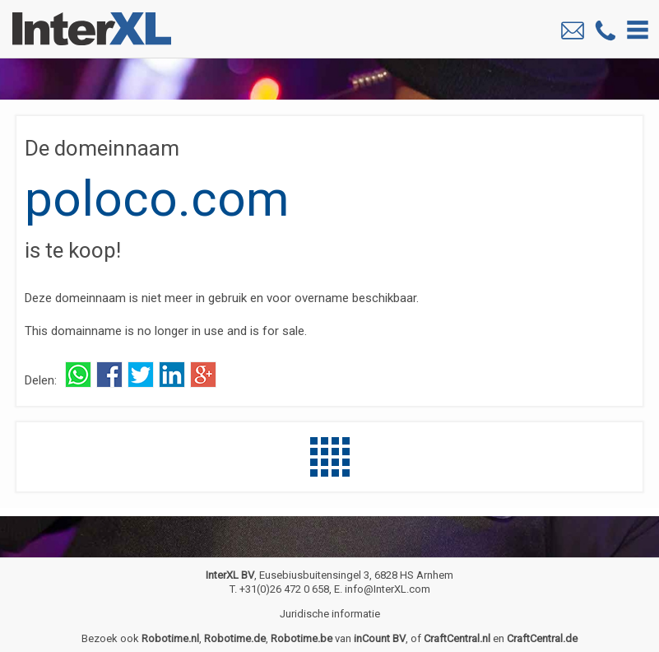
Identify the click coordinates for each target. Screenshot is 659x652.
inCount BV (380, 638)
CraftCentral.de (542, 638)
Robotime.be (301, 638)
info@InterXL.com (387, 589)
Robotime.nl (170, 638)
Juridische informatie (330, 614)
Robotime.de (235, 638)
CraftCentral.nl (457, 638)
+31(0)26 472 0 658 (284, 589)
